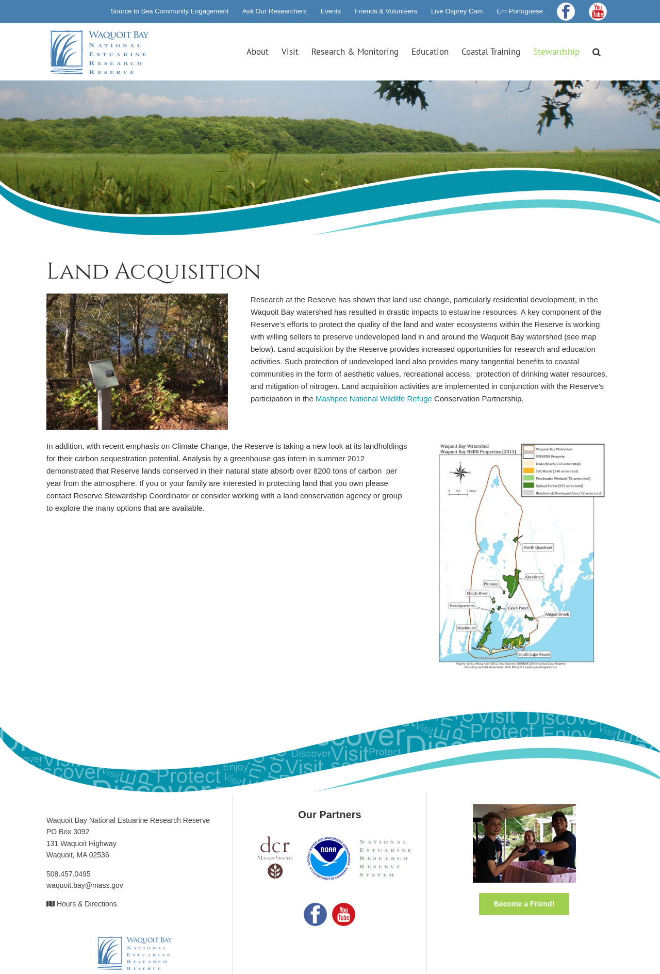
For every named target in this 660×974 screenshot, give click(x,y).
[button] (596, 51)
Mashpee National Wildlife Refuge (374, 398)
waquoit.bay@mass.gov (84, 885)
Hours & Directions (87, 904)
